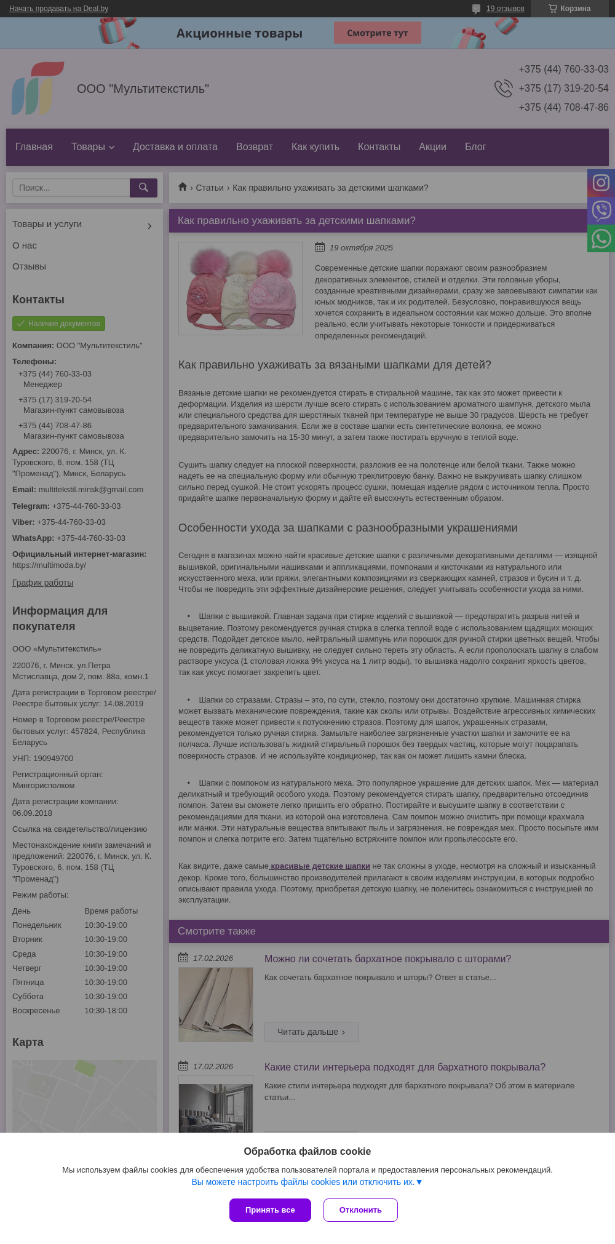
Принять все (270, 1209)
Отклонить (360, 1209)
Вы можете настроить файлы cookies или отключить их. (303, 1182)
